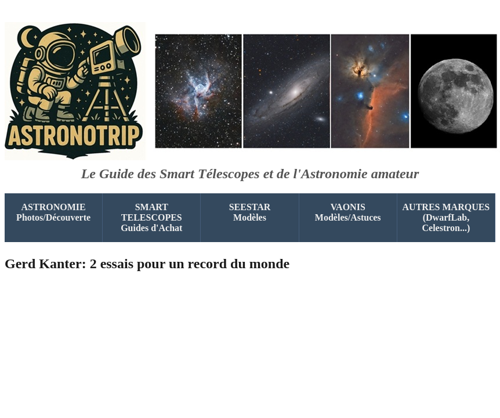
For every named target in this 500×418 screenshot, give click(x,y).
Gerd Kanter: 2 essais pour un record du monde (147, 263)
